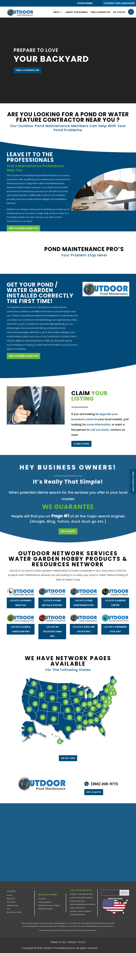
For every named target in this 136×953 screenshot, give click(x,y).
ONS (106, 948)
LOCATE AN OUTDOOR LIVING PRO (51, 621)
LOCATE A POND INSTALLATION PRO (51, 592)
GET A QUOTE (68, 531)
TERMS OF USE (58, 942)
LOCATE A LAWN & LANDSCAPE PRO (20, 619)
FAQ (8, 908)
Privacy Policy (65, 930)
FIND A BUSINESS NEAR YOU (23, 356)
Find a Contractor (100, 12)
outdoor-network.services (81, 894)
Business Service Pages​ (49, 905)
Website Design (45, 908)
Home (9, 895)
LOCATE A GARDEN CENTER (115, 593)
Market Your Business (77, 12)
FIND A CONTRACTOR (27, 70)
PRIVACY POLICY (77, 942)
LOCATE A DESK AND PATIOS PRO (83, 619)
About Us (11, 898)
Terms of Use (78, 930)
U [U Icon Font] (131, 12)
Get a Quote (119, 12)
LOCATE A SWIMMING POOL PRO (115, 619)
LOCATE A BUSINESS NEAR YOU (20, 593)
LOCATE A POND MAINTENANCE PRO (82, 592)
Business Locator (14, 912)
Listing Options (44, 902)
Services (42, 898)
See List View (68, 758)
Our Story (11, 902)
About (56, 12)
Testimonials (12, 905)
